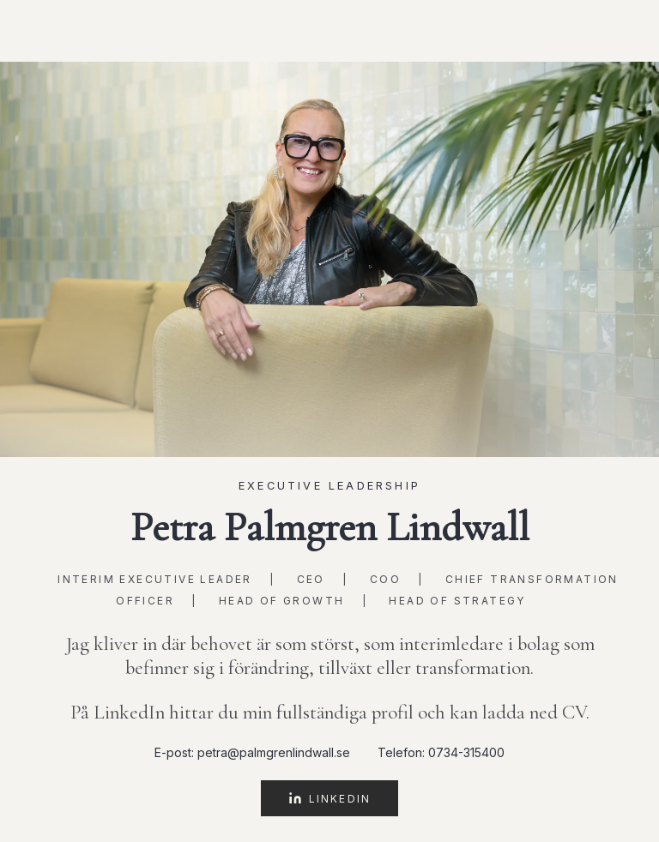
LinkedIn (329, 798)
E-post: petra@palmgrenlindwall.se (252, 752)
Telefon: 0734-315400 (441, 752)
